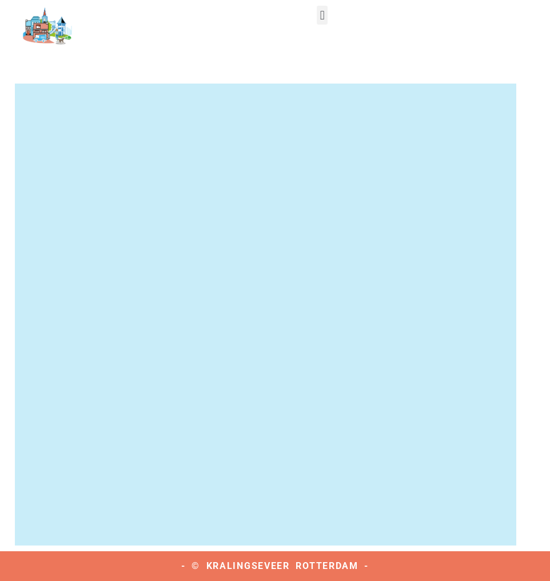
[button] (322, 15)
